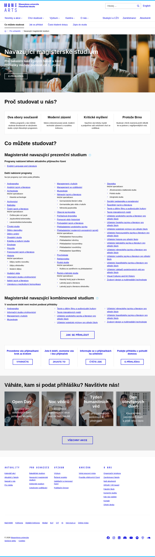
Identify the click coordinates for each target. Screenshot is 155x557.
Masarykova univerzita (20, 538)
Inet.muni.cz (70, 523)
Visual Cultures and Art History (121, 276)
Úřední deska (109, 505)
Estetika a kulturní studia (18, 241)
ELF (52, 523)
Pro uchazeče (39, 467)
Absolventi (145, 18)
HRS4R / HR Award (111, 485)
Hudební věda (13, 273)
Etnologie (11, 245)
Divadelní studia (14, 237)
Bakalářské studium (37, 473)
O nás (108, 467)
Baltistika (11, 205)
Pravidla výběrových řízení (89, 477)
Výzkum (59, 467)
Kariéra (85, 467)
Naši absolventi (110, 481)
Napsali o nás (10, 481)
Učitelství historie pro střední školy (122, 239)
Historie (10, 256)
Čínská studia (13, 226)
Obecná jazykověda (66, 212)
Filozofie (11, 248)
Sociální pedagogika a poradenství (123, 201)
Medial (45, 523)
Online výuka (83, 523)
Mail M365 (9, 523)
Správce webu (10, 541)
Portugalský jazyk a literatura (70, 223)
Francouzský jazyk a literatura (20, 252)
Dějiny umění (13, 234)
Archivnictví (12, 202)
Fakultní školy (109, 489)
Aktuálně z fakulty (12, 477)
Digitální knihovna (32, 523)
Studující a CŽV (111, 18)
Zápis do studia (80, 25)
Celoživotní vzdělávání (38, 488)
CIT (57, 523)
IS (62, 523)
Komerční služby (110, 493)
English (146, 6)
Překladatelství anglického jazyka (72, 227)
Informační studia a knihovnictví (21, 277)
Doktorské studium (36, 484)
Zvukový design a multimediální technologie (127, 280)
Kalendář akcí (10, 473)
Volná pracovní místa (87, 473)
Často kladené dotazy (58, 25)
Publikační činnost (61, 488)
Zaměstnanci (129, 18)
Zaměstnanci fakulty (112, 477)
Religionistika (63, 259)
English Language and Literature (22, 166)
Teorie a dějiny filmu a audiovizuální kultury (126, 208)
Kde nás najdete (110, 497)
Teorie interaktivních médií (119, 212)
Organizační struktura (112, 473)
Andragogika (13, 184)
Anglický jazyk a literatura (18, 187)
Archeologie (12, 191)
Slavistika (111, 184)
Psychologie (62, 255)
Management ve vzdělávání (69, 187)
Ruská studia (63, 262)
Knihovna (19, 523)
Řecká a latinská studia (67, 273)
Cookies (22, 541)
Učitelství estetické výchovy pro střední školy (127, 229)
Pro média (9, 485)
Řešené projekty (60, 477)
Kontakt (107, 501)
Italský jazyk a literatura (17, 281)
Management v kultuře (67, 184)
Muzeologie (62, 191)
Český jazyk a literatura (17, 209)
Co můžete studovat (14, 25)
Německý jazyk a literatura (69, 194)
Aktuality (12, 467)
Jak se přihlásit (36, 25)
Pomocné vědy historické (68, 219)
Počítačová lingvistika (67, 216)
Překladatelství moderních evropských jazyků (77, 230)
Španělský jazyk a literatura (119, 205)
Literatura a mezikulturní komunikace (24, 284)
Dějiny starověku (14, 230)
